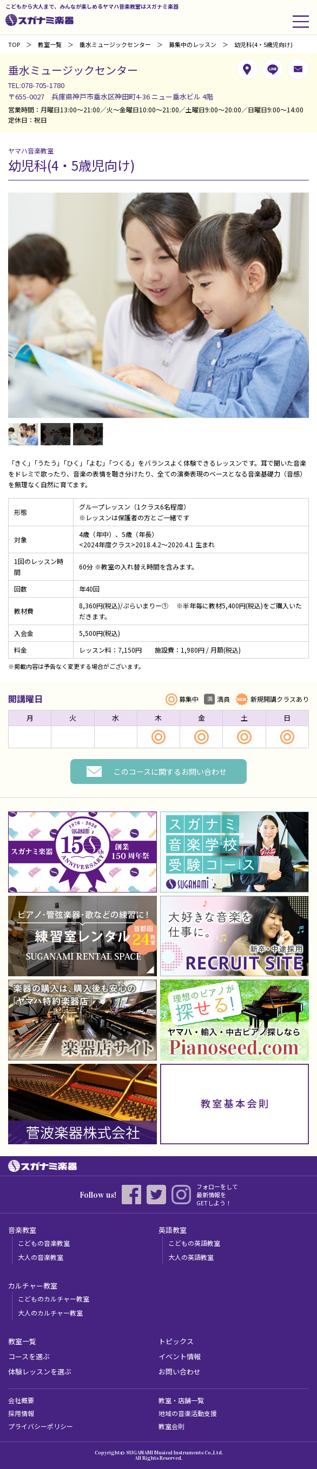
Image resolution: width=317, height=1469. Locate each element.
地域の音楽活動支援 (188, 1413)
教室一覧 (50, 44)
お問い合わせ (180, 1371)
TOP (14, 44)
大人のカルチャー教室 (50, 1312)
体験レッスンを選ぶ (39, 1371)
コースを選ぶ (29, 1356)
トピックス (176, 1341)
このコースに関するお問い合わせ (170, 771)
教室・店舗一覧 (181, 1400)
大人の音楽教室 (40, 1257)
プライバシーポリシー (40, 1426)
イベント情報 (180, 1356)
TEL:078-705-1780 (36, 85)
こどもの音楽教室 (44, 1242)
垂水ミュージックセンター (115, 44)
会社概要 (21, 1400)
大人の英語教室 (191, 1257)
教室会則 (171, 1426)
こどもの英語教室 (194, 1242)
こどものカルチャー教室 (53, 1298)
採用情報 (21, 1413)
